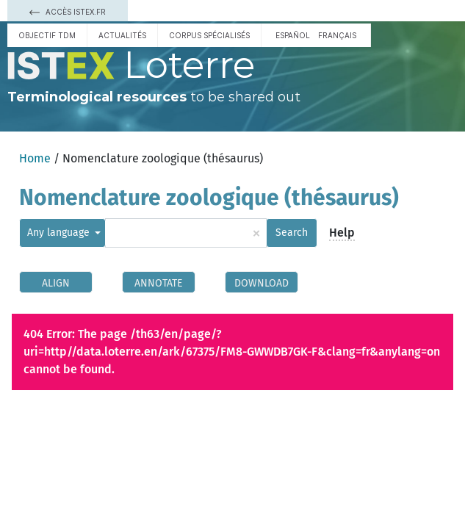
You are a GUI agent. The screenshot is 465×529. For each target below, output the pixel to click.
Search (291, 232)
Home (35, 158)
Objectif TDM (47, 35)
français (337, 35)
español (292, 35)
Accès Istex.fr (67, 11)
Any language (60, 232)
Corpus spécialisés (209, 35)
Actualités (122, 35)
